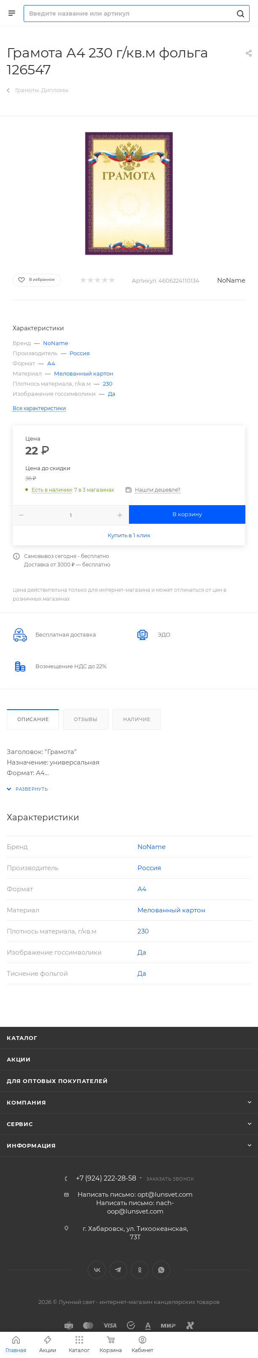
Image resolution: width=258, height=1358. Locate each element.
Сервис (20, 1124)
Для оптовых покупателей (57, 1081)
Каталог (22, 1037)
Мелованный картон (83, 373)
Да (112, 393)
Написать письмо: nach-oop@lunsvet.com (135, 1207)
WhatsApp (161, 1270)
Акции (19, 1059)
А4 (51, 363)
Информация (31, 1145)
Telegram (118, 1270)
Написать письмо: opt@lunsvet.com (135, 1194)
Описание (32, 719)
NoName (231, 280)
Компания (26, 1102)
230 (108, 383)
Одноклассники (140, 1270)
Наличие (136, 719)
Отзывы (86, 719)
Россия (80, 353)
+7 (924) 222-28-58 (106, 1178)
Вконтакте (97, 1270)
